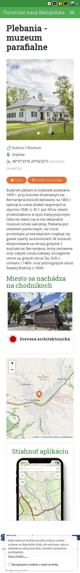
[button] (11, 99)
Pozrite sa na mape (47, 180)
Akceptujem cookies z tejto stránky (35, 564)
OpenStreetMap (51, 437)
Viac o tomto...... (18, 556)
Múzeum (34, 147)
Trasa (16, 180)
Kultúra (18, 147)
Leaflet (35, 437)
